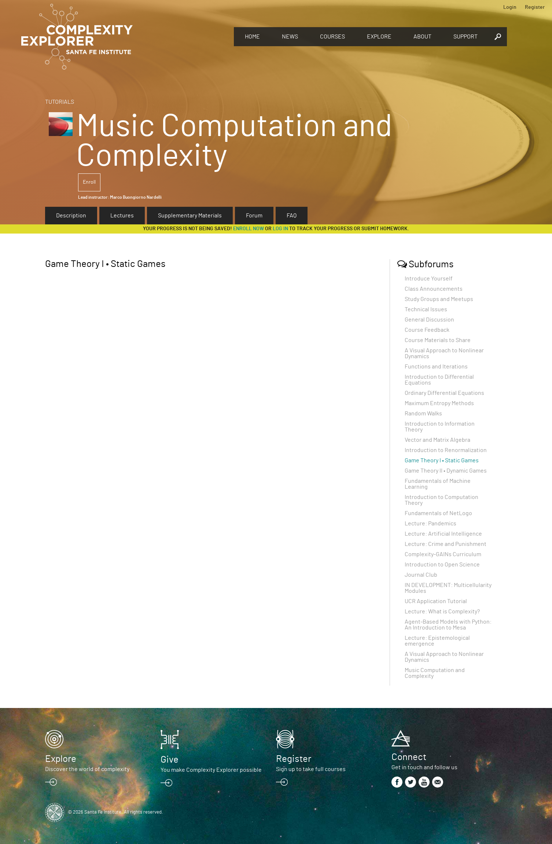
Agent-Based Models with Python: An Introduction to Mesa (448, 625)
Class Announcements (434, 289)
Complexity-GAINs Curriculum (443, 554)
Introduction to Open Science (442, 565)
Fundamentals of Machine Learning (438, 484)
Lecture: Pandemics (430, 523)
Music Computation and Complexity (435, 673)
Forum (254, 216)
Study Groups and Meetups (439, 299)
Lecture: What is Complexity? (442, 611)
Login (509, 7)
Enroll (89, 182)
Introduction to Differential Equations (439, 380)
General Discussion (429, 320)
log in (280, 228)
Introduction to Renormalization (446, 450)
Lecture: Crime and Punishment (445, 544)
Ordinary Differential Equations (444, 393)
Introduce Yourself (429, 279)
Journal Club (421, 575)
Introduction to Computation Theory (441, 500)
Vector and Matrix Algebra (437, 440)
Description (71, 216)
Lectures (122, 216)
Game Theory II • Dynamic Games (446, 471)
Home (252, 37)
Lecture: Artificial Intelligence (443, 534)
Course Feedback (427, 330)
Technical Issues (426, 309)
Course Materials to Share (438, 340)
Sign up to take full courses (311, 769)
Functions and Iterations (436, 367)
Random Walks (423, 414)
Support (465, 37)
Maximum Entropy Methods (439, 403)
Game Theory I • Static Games (442, 460)
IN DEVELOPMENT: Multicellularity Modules (448, 588)
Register (535, 7)
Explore (379, 37)
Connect (408, 757)
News (290, 37)
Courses (332, 37)
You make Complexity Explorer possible (211, 770)
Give (170, 759)
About (422, 37)
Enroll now (248, 228)
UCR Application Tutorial (436, 601)
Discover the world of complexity (87, 769)
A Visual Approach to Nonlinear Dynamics (444, 353)
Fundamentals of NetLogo (438, 513)
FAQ (292, 216)
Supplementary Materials (190, 216)
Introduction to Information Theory (440, 427)
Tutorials (59, 102)
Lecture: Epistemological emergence (437, 641)
